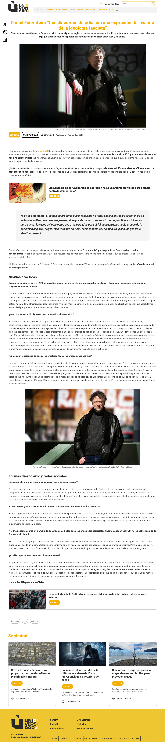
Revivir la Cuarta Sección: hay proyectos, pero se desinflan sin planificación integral (30, 673)
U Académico (77, 9)
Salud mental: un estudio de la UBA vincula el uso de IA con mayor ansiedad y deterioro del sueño (80, 674)
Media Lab (90, 9)
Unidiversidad (30, 135)
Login (143, 738)
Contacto (96, 738)
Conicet (44, 150)
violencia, (35, 621)
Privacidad (78, 738)
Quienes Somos (65, 738)
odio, (25, 621)
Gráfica (87, 738)
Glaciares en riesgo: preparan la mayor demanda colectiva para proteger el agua (131, 673)
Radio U (50, 9)
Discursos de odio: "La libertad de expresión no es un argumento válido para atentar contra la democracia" (99, 189)
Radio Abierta (62, 9)
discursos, (15, 621)
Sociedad (14, 135)
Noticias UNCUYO (105, 9)
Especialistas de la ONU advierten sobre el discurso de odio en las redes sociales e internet (98, 595)
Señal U (40, 9)
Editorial (54, 738)
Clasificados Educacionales (128, 738)
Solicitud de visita (109, 738)
